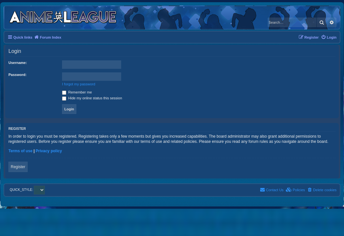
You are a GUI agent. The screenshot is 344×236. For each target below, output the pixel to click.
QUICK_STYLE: (27, 190)
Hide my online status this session (92, 98)
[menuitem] (329, 37)
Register (18, 167)
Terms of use (20, 151)
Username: (17, 63)
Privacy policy (49, 151)
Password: (17, 75)
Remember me (77, 92)
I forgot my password (78, 84)
